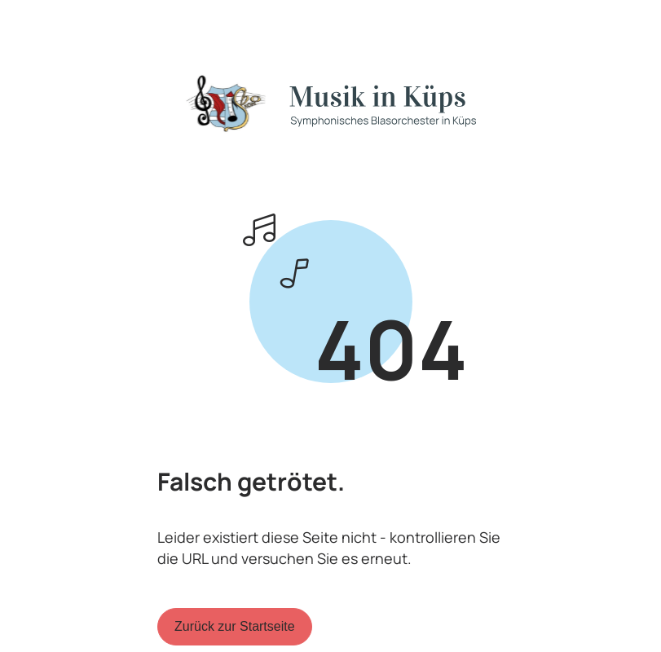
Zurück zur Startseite (234, 626)
